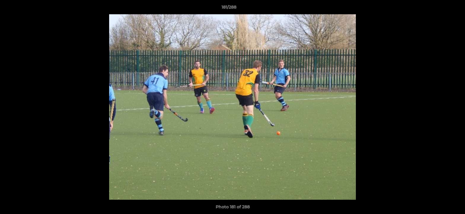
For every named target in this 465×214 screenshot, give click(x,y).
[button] (440, 8)
